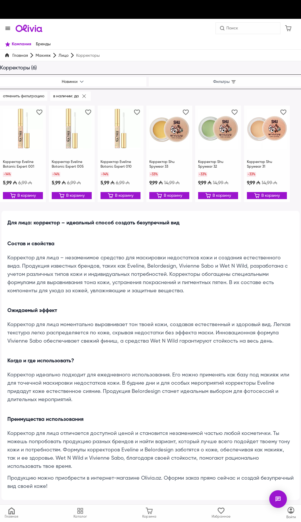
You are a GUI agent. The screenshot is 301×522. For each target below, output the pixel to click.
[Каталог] (291, 513)
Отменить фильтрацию (23, 96)
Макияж (43, 55)
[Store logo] (29, 28)
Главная (20, 55)
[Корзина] (288, 28)
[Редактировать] (23, 195)
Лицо (63, 55)
